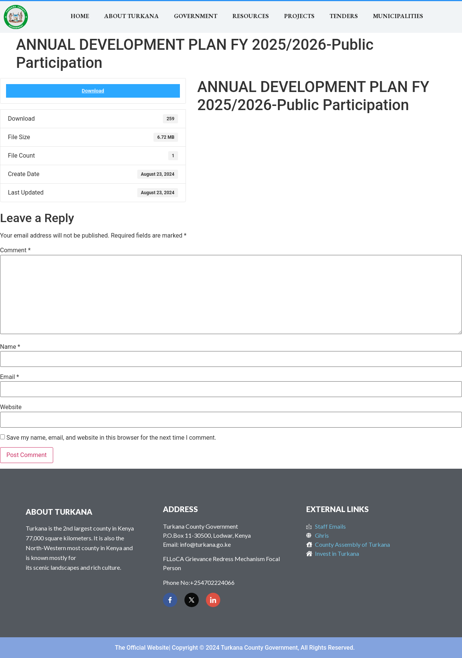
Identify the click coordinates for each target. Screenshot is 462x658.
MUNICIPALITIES (398, 16)
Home (80, 16)
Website (10, 407)
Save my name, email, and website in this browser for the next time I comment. (111, 438)
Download (93, 91)
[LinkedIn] (213, 600)
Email (9, 377)
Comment (15, 250)
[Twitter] (191, 600)
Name (10, 347)
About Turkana (131, 16)
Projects (299, 16)
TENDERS (344, 16)
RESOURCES (250, 16)
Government (195, 16)
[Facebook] (170, 600)
